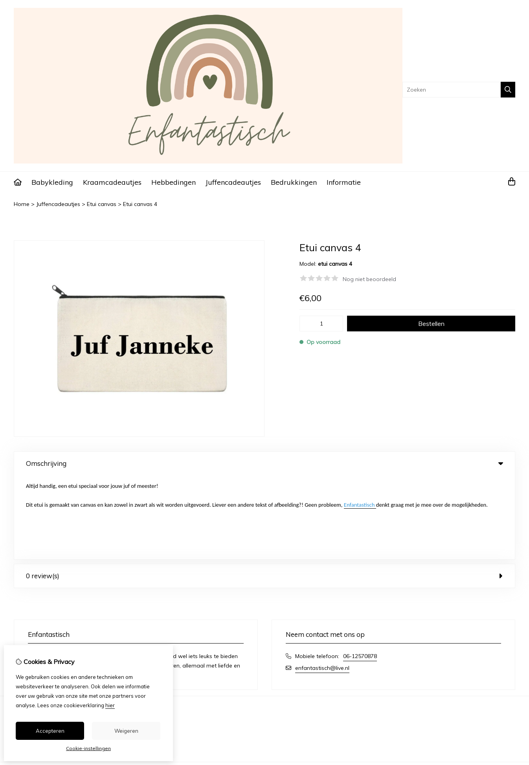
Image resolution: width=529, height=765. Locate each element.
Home (21, 204)
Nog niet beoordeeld (369, 279)
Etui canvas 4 (140, 204)
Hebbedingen (173, 182)
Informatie (344, 182)
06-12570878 (360, 572)
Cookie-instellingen (88, 748)
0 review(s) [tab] (264, 491)
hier (110, 705)
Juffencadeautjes (233, 182)
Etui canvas (101, 204)
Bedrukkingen (294, 182)
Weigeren (126, 731)
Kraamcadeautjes (112, 182)
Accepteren (50, 731)
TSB (510, 688)
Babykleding (52, 182)
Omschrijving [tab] (264, 463)
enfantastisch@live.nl (322, 583)
